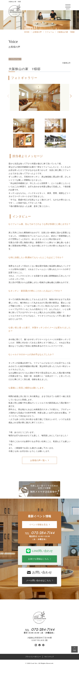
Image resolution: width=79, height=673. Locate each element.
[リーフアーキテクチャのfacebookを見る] (39, 645)
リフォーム (15, 59)
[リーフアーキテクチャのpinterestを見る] (43, 645)
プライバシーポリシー (33, 657)
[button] (71, 96)
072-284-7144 (42, 533)
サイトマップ (49, 657)
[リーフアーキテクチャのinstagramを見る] (36, 645)
